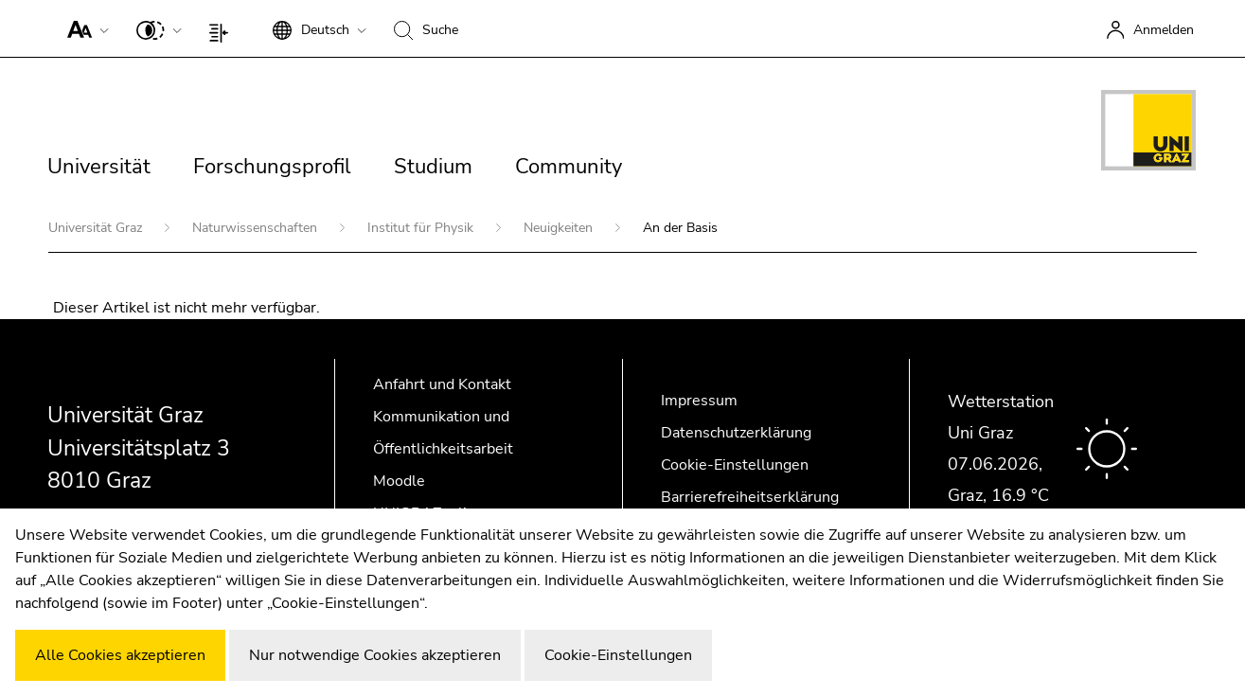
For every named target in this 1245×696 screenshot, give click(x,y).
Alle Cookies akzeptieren (120, 655)
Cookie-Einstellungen (735, 465)
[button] (83, 28)
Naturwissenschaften (256, 228)
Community (568, 166)
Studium (433, 166)
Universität (99, 166)
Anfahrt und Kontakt (442, 384)
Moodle (399, 481)
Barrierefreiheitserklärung (750, 497)
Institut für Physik (422, 228)
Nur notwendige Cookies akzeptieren (375, 655)
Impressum (699, 400)
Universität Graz (97, 228)
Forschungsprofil (272, 166)
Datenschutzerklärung (736, 432)
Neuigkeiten (560, 228)
